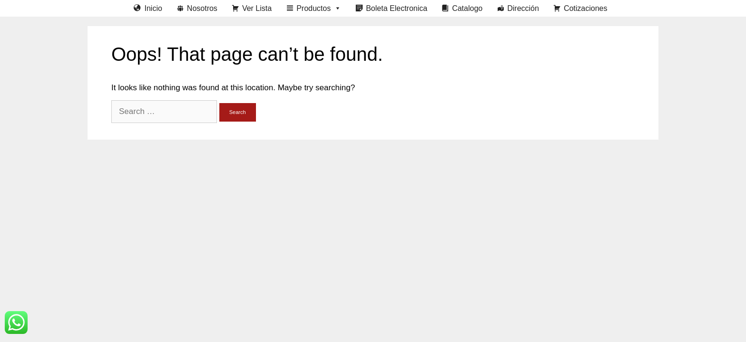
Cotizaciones (586, 8)
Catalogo (467, 8)
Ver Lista (257, 8)
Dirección (523, 8)
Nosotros (202, 8)
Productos (318, 8)
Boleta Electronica (396, 8)
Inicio (153, 8)
